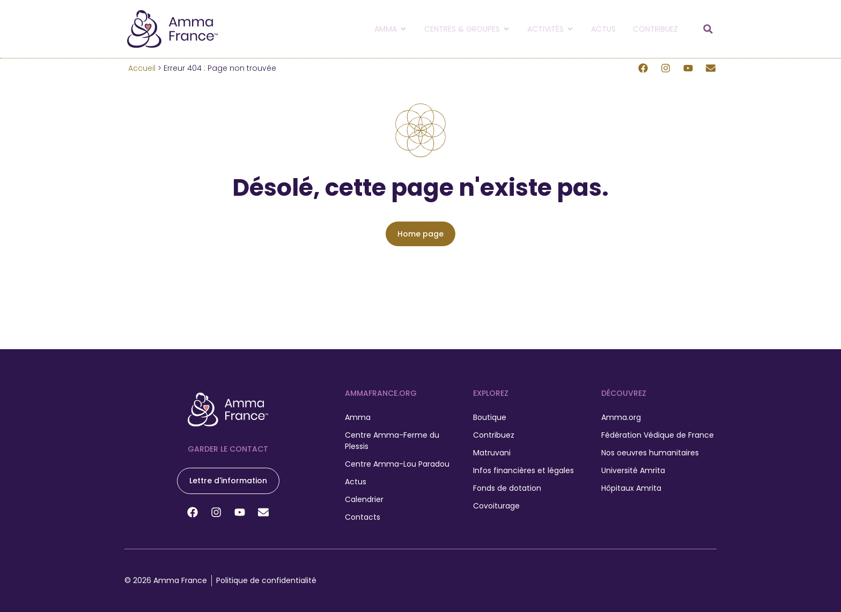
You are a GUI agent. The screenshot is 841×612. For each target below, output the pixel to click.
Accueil (142, 68)
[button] (708, 29)
